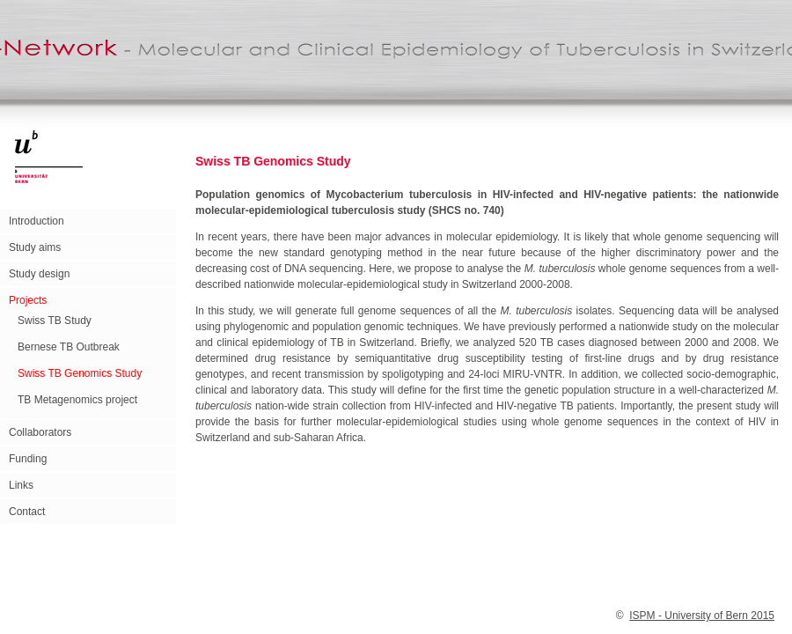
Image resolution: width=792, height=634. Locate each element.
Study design (39, 274)
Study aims (35, 247)
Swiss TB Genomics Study (80, 373)
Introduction (36, 221)
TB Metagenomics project (77, 400)
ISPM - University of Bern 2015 (701, 615)
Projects (28, 300)
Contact (27, 511)
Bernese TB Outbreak (69, 347)
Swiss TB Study (55, 320)
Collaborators (40, 432)
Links (21, 485)
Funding (28, 459)
